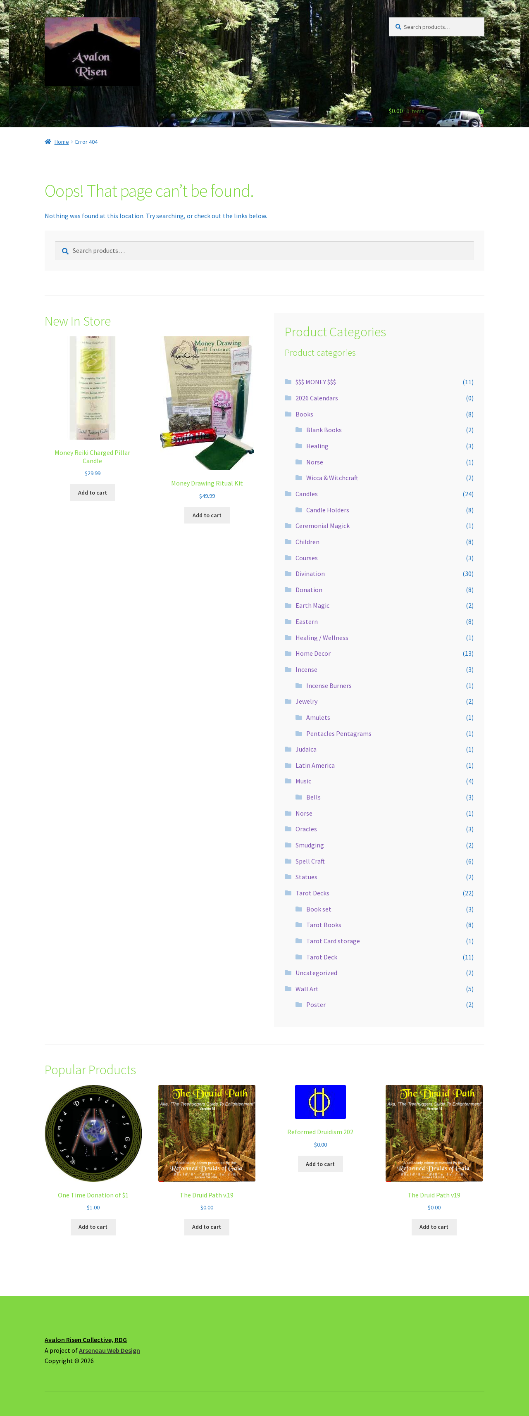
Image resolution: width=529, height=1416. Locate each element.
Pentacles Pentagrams (339, 733)
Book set (318, 909)
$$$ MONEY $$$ (315, 382)
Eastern (306, 621)
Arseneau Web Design (109, 1350)
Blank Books (324, 430)
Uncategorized (316, 973)
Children (307, 542)
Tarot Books (323, 925)
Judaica (306, 749)
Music (303, 781)
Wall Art (307, 989)
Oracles (306, 829)
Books (304, 414)
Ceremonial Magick (322, 525)
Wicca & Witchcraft (332, 478)
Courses (306, 558)
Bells (313, 797)
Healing (317, 446)
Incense (306, 669)
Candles (306, 494)
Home (62, 141)
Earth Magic (312, 605)
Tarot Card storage (333, 941)
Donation (308, 589)
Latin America (315, 765)
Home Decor (313, 653)
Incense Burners (329, 685)
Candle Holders (327, 510)
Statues (306, 877)
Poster (316, 1004)
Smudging (309, 845)
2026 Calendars (316, 398)
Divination (310, 573)
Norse (314, 462)
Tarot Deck (321, 957)
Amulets (318, 717)
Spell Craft (310, 861)
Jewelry (306, 701)
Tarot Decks (312, 893)
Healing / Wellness (321, 637)
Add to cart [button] (92, 492)
